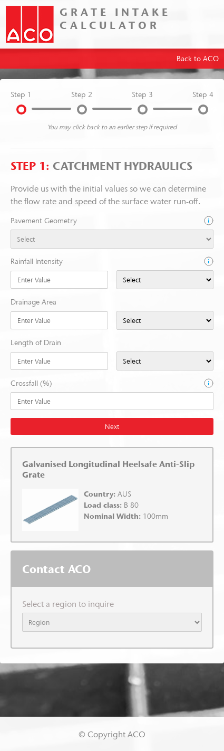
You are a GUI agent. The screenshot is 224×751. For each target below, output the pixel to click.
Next (112, 426)
